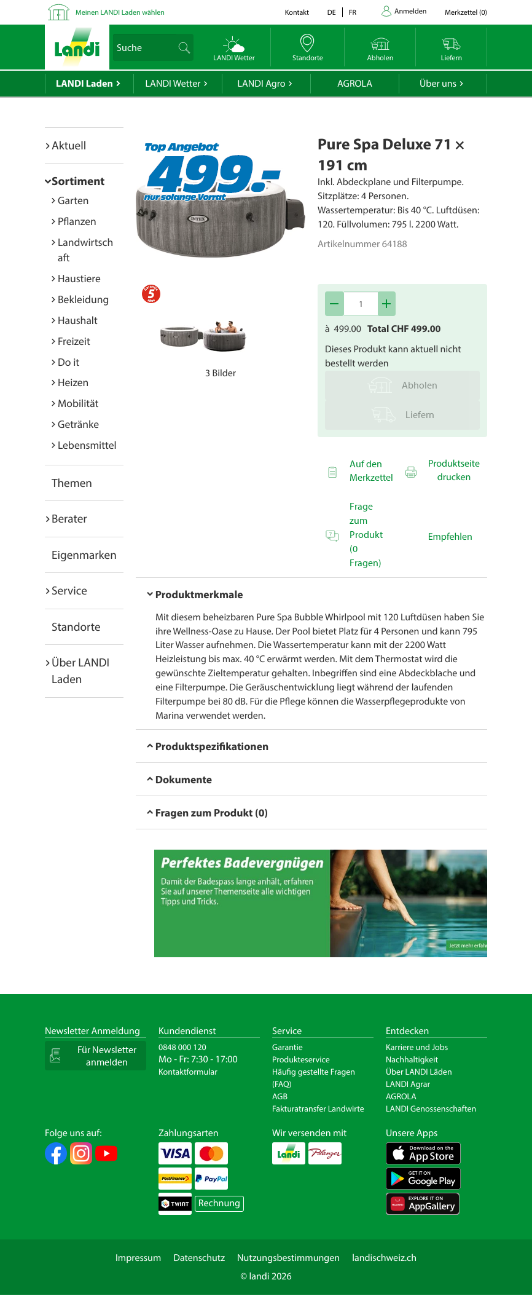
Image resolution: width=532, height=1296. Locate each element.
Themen (72, 482)
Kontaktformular (187, 1071)
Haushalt (78, 320)
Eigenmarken (84, 554)
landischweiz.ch (384, 1258)
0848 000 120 (182, 1047)
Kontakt (297, 12)
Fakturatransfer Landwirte (318, 1108)
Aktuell (69, 145)
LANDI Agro (261, 83)
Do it (68, 362)
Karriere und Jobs (417, 1047)
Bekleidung (83, 299)
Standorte (76, 626)
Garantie (287, 1047)
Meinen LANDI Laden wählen (120, 12)
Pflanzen (77, 221)
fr (352, 12)
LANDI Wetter (173, 83)
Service (69, 590)
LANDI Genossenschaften (431, 1108)
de (331, 12)
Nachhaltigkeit (412, 1059)
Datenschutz (199, 1258)
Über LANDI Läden (419, 1071)
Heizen (73, 382)
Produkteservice (301, 1059)
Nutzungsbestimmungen (288, 1258)
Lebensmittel (87, 445)
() (466, 12)
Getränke (78, 424)
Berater (69, 518)
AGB (280, 1096)
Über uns (438, 83)
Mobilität (78, 403)
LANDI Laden (84, 83)
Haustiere (79, 278)
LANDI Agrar (408, 1083)
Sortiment (78, 180)
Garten (73, 200)
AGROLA (354, 83)
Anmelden (410, 11)
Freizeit (74, 341)
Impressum (138, 1258)
